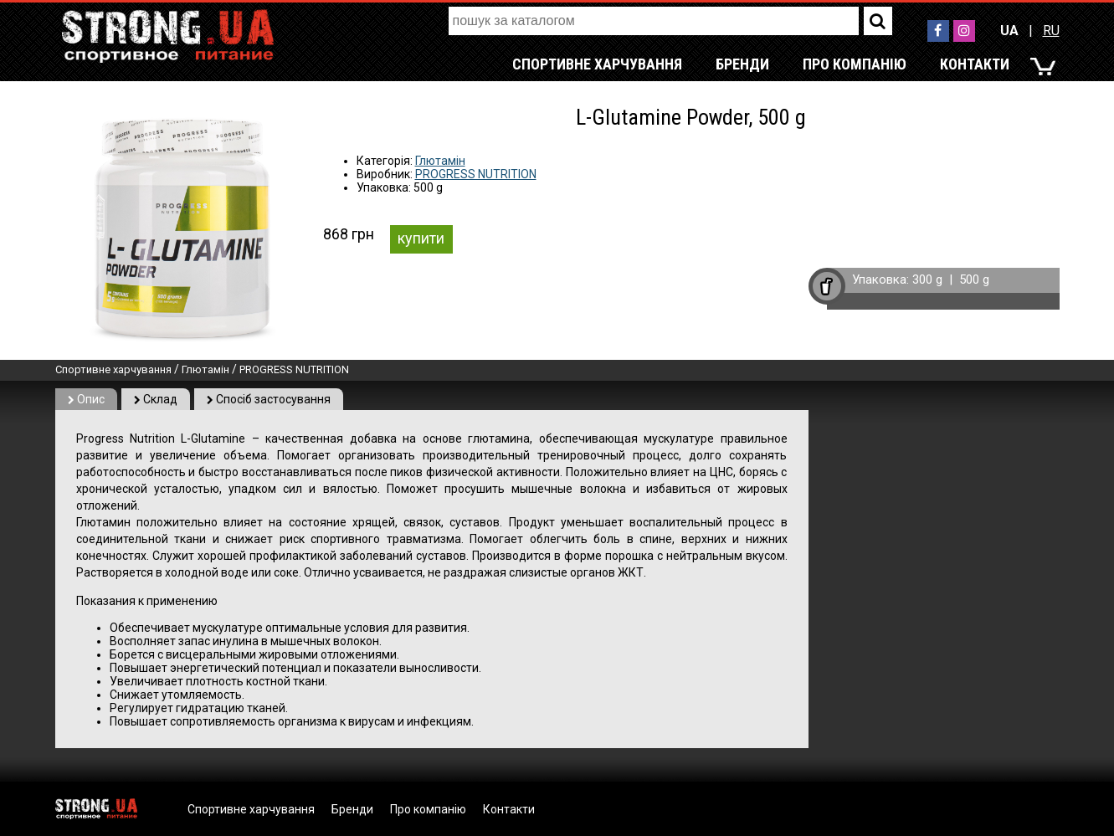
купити (421, 238)
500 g (974, 279)
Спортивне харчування (597, 64)
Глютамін (440, 160)
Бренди (742, 64)
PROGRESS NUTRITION (475, 174)
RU (1051, 30)
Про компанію (854, 64)
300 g (927, 279)
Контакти (974, 64)
